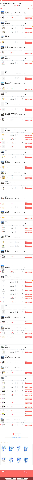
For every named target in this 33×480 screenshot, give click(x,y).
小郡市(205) (18, 451)
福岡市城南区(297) (4, 448)
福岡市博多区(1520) (4, 447)
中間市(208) (10, 451)
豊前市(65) (3, 451)
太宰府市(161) (25, 452)
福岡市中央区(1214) (11, 447)
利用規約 (24, 471)
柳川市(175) (25, 449)
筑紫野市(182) (25, 451)
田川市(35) (18, 449)
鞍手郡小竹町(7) (3, 459)
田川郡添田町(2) (11, 461)
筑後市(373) (10, 450)
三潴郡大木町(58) (19, 460)
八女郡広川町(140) (26, 460)
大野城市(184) (10, 452)
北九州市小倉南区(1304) (4, 446)
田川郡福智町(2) (18, 462)
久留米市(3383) (26, 448)
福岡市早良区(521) (11, 448)
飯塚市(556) (10, 449)
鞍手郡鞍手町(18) (11, 459)
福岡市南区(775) (18, 447)
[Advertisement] (16, 68)
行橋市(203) (25, 450)
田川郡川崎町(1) (26, 461)
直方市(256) (3, 449)
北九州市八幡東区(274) (11, 446)
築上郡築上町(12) (26, 463)
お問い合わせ (25, 474)
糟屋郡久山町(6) (18, 457)
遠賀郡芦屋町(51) (4, 458)
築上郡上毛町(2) (18, 463)
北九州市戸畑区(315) (19, 445)
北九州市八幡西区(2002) (19, 446)
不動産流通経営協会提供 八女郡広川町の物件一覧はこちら (16, 437)
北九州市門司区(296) (4, 445)
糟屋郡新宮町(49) (11, 457)
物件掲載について (25, 473)
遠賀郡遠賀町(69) (26, 458)
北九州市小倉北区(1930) (27, 445)
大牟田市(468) (18, 448)
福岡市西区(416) (26, 447)
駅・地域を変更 (11, 478)
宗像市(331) (18, 452)
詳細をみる (26, 27)
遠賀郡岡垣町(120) (19, 458)
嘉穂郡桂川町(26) (19, 459)
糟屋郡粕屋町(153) (26, 457)
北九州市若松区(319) (11, 445)
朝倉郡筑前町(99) (26, 459)
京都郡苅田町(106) (26, 462)
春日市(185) (3, 452)
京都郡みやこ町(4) (4, 463)
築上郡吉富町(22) (11, 463)
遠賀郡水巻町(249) (11, 458)
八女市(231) (3, 450)
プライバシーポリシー (26, 472)
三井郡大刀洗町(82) (11, 460)
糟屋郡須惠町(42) (4, 457)
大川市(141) (18, 450)
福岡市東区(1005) (26, 446)
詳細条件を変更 (22, 478)
